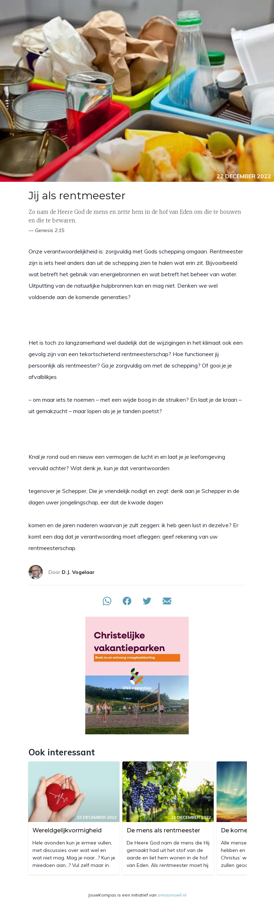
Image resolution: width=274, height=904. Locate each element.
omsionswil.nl (172, 895)
